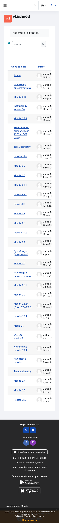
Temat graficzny (22, 146)
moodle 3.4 (19, 204)
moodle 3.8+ (20, 156)
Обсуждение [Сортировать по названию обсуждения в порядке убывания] (18, 66)
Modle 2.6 (19, 326)
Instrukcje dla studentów (21, 108)
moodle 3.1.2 (20, 232)
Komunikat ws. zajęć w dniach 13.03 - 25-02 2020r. (21, 132)
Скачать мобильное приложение (29, 467)
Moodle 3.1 (19, 242)
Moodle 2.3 (19, 390)
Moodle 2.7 (19, 294)
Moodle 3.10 (20, 97)
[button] (35, 5)
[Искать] (26, 44)
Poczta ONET (21, 400)
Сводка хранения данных (29, 462)
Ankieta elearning (22, 371)
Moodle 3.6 (19, 175)
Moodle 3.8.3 (20, 118)
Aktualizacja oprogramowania (22, 86)
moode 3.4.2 (20, 194)
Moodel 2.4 (19, 381)
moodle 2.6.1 (20, 316)
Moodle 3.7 (19, 166)
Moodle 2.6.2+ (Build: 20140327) (22, 306)
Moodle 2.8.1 (20, 285)
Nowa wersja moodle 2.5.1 (20, 349)
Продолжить (29, 520)
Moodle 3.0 (19, 263)
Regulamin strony (36, 516)
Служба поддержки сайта (29, 452)
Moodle (25, 506)
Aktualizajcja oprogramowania (22, 274)
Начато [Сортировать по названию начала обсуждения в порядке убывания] (41, 66)
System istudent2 (18, 337)
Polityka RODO (21, 516)
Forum (17, 75)
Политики (29, 470)
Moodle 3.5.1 (20, 185)
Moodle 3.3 (19, 213)
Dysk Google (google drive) (21, 253)
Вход (53, 5)
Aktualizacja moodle (20, 361)
